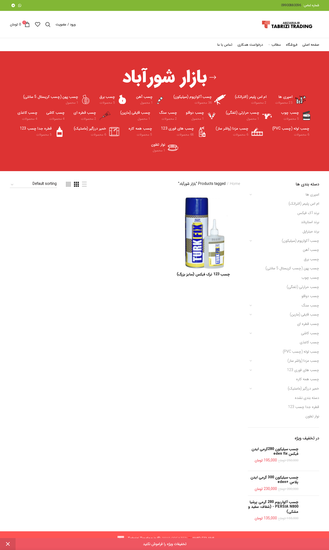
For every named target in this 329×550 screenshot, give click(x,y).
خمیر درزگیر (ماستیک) (303, 388)
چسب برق (311, 259)
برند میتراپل (311, 231)
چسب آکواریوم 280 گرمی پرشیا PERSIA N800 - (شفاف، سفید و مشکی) (273, 507)
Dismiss (8, 544)
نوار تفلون (312, 416)
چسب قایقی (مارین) (304, 314)
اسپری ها (312, 194)
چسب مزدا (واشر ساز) (303, 361)
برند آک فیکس (308, 213)
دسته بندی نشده (307, 398)
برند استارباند (310, 222)
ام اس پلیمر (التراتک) (304, 203)
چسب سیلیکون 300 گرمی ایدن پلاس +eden (274, 479)
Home (235, 184)
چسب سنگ (310, 305)
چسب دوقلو (310, 296)
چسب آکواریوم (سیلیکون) (300, 241)
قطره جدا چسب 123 (303, 407)
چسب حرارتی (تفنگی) (303, 287)
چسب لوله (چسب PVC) (301, 351)
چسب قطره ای (308, 324)
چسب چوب (310, 277)
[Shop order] (33, 185)
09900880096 (291, 5)
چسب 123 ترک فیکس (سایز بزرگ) (203, 274)
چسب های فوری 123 (303, 370)
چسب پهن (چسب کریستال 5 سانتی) (292, 268)
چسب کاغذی (309, 342)
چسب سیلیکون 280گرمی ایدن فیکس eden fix (274, 451)
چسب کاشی (310, 333)
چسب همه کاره (307, 379)
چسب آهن (311, 250)
